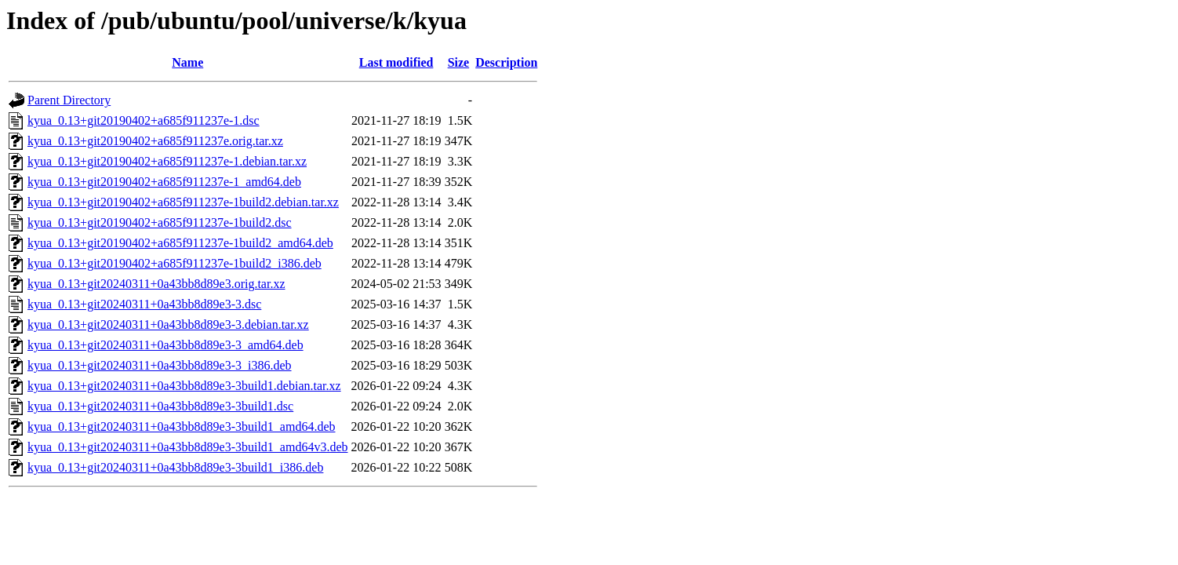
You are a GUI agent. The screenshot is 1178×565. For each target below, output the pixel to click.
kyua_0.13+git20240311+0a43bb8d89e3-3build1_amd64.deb (181, 426)
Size (459, 62)
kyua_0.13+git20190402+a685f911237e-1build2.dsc (159, 222)
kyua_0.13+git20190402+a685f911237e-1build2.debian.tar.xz (183, 202)
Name (187, 62)
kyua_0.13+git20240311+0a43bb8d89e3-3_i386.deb (159, 365)
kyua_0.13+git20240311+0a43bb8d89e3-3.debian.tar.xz (168, 324)
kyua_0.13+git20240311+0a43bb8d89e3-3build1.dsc (160, 406)
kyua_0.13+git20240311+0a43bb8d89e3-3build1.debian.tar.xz (184, 385)
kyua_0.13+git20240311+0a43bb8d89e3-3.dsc (144, 304)
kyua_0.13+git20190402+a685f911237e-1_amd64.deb (164, 181)
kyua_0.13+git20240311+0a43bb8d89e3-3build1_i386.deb (175, 467)
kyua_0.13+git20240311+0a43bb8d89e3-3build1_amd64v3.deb (187, 447)
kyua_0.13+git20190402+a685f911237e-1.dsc (143, 120)
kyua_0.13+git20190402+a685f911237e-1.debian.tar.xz (167, 161)
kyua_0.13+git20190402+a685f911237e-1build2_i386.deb (174, 263)
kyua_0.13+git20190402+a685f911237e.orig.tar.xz (155, 141)
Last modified (396, 62)
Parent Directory (69, 100)
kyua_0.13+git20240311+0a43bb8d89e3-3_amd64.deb (165, 345)
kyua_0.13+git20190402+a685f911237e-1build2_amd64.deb (180, 243)
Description (506, 62)
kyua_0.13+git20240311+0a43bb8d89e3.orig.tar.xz (156, 283)
